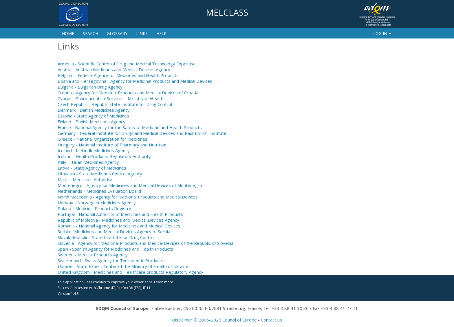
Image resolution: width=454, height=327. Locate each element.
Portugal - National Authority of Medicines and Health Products (120, 214)
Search (90, 33)
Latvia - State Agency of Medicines (92, 168)
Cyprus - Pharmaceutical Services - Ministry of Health (110, 98)
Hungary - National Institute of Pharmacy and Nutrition (112, 145)
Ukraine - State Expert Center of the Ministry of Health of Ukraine (123, 266)
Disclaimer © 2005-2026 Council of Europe (214, 320)
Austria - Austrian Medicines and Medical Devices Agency (114, 69)
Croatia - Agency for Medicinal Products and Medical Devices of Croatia (128, 92)
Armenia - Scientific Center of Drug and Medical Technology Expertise (127, 64)
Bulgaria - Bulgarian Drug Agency (90, 87)
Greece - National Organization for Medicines (102, 139)
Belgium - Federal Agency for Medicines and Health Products (118, 75)
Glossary (117, 33)
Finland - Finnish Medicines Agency (91, 121)
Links (142, 33)
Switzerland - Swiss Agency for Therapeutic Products (110, 260)
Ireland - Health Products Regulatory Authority (104, 156)
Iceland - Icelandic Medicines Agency (94, 150)
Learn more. (164, 282)
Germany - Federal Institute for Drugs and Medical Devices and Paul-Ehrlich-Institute (142, 133)
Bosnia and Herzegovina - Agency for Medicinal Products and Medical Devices (135, 81)
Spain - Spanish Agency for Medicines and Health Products (115, 249)
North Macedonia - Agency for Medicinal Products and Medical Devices (128, 197)
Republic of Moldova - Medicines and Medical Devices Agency (118, 220)
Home (68, 33)
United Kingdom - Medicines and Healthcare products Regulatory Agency (130, 272)
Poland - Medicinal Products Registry (94, 208)
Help (161, 33)
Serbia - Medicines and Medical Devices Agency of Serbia (114, 231)
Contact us (271, 320)
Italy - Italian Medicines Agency (88, 162)
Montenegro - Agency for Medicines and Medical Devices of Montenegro (130, 185)
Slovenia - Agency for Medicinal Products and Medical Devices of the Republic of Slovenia (145, 243)
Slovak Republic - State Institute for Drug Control (106, 237)
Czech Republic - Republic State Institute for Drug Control (115, 104)
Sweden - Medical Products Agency (93, 255)
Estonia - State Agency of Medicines (93, 116)
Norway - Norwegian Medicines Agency (97, 202)
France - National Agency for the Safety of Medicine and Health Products (130, 127)
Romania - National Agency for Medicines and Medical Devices (119, 226)
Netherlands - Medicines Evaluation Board (99, 191)
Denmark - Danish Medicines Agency (94, 110)
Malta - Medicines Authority (85, 179)
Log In (382, 33)
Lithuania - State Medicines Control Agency (100, 174)
